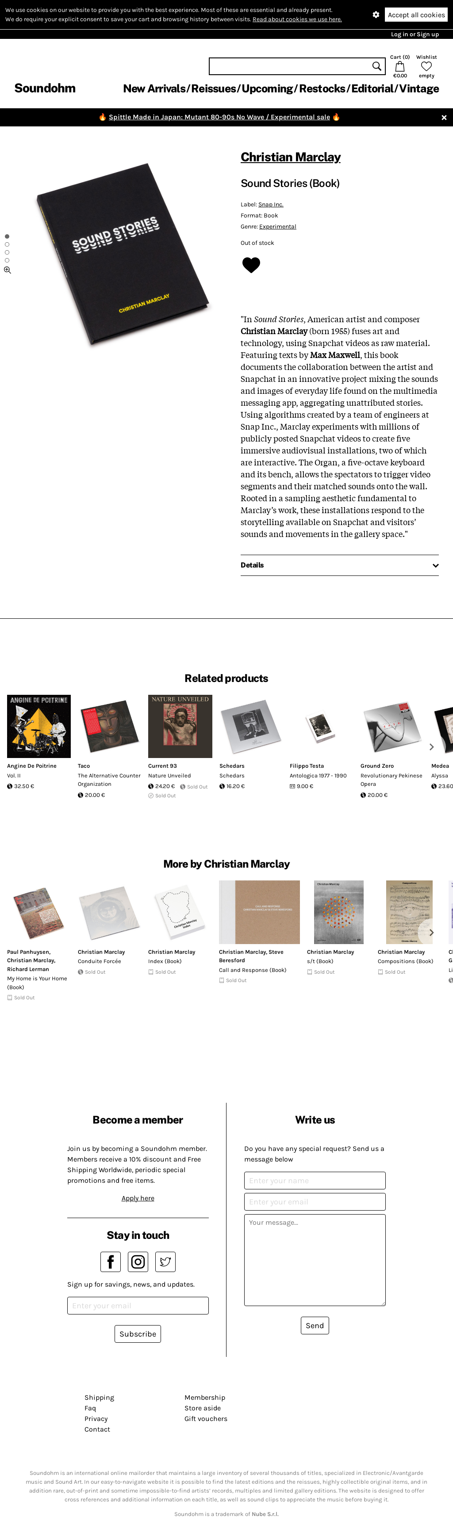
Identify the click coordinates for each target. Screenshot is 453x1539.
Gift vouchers (205, 1418)
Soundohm (44, 87)
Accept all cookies (416, 15)
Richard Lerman (28, 969)
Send (315, 1325)
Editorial (372, 88)
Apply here (138, 1198)
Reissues (213, 88)
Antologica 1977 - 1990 (318, 775)
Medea (440, 765)
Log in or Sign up (415, 34)
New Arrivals (154, 88)
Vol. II (14, 775)
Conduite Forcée (99, 961)
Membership (204, 1397)
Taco (84, 765)
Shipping (99, 1397)
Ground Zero (377, 765)
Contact (97, 1429)
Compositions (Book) (406, 961)
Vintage (419, 88)
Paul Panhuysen (28, 952)
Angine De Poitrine (32, 765)
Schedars (232, 765)
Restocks (322, 88)
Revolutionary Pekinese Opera (391, 780)
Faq (90, 1408)
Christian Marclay (291, 156)
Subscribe (137, 1334)
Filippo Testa (307, 765)
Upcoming (267, 88)
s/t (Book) (320, 961)
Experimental (277, 226)
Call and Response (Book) (253, 970)
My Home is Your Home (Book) (37, 982)
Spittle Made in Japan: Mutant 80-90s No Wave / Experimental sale (219, 117)
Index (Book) (165, 961)
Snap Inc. (271, 204)
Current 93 (162, 765)
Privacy (95, 1418)
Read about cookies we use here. (297, 19)
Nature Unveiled (169, 775)
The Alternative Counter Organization (109, 780)
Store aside (202, 1408)
